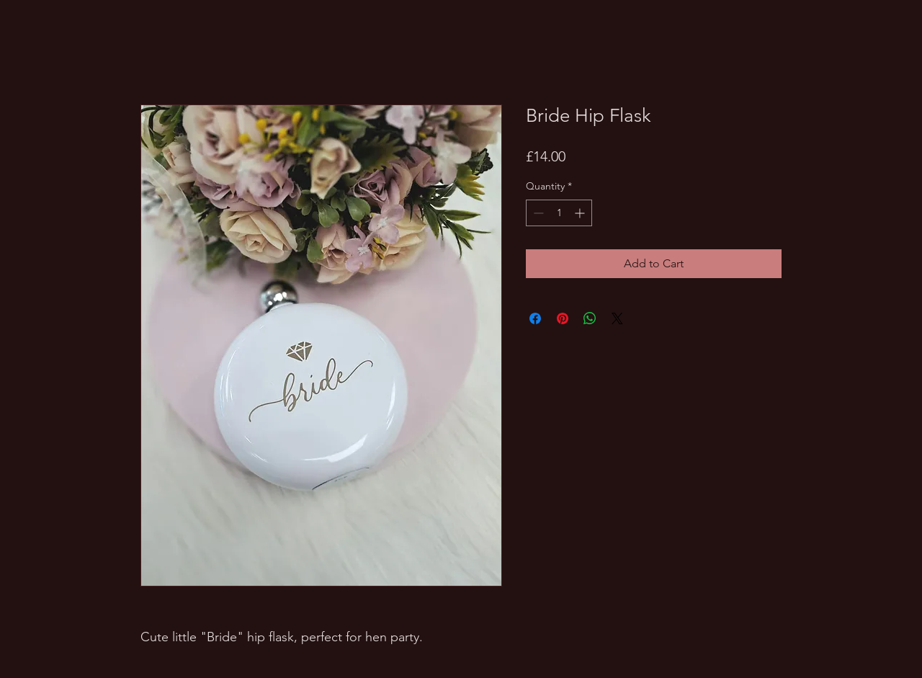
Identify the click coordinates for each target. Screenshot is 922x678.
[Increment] (581, 213)
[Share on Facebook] (535, 318)
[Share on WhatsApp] (590, 318)
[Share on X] (617, 318)
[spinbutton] (559, 213)
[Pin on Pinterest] (562, 318)
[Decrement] (537, 213)
